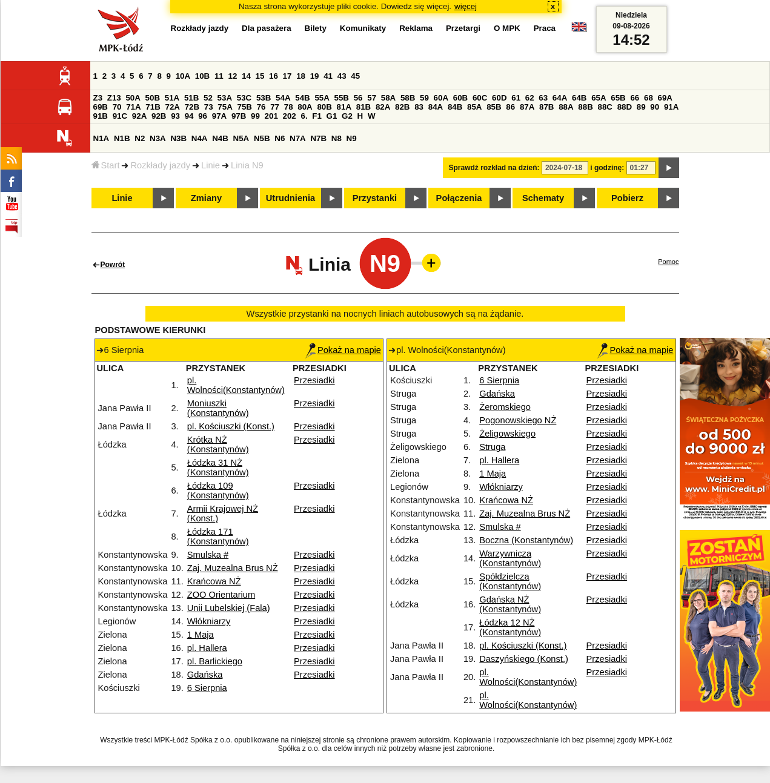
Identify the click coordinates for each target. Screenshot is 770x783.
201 (271, 116)
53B (263, 97)
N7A (298, 138)
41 (328, 76)
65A (598, 97)
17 (287, 76)
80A (304, 106)
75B (244, 106)
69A (665, 97)
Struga (492, 447)
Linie (210, 165)
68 (648, 97)
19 (314, 76)
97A (219, 116)
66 (634, 97)
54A (283, 97)
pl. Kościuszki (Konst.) (230, 426)
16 (273, 76)
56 (358, 97)
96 (202, 116)
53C (244, 97)
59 (424, 97)
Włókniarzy (209, 621)
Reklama (416, 28)
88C (605, 106)
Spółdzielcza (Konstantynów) (510, 581)
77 (274, 106)
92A (139, 116)
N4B (220, 138)
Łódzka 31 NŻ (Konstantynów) (218, 467)
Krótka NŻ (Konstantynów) (218, 444)
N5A (241, 138)
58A (388, 97)
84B (455, 106)
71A (133, 106)
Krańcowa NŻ (214, 581)
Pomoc (668, 261)
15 (260, 76)
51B (191, 97)
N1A (101, 138)
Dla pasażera (266, 28)
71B (152, 106)
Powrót (113, 264)
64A (560, 97)
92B (158, 116)
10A (183, 76)
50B (152, 97)
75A (224, 106)
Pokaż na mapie (343, 350)
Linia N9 (247, 165)
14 (246, 76)
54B (302, 97)
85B (493, 106)
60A (441, 97)
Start (105, 165)
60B (460, 97)
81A (344, 106)
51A (172, 97)
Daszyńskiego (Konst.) (523, 659)
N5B (262, 138)
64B (579, 97)
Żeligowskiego (507, 433)
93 (175, 116)
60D (499, 97)
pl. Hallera (207, 648)
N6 (279, 138)
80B (324, 106)
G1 (332, 116)
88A (566, 106)
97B (238, 116)
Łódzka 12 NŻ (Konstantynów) (510, 627)
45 (355, 76)
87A (527, 106)
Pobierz (627, 198)
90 (654, 106)
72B (192, 106)
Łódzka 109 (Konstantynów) (218, 490)
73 (208, 106)
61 (515, 97)
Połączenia (459, 198)
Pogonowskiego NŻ (517, 420)
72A (172, 106)
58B (407, 97)
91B (100, 116)
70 (117, 106)
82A (383, 106)
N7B (318, 138)
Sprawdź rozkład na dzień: (494, 168)
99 (255, 116)
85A (474, 106)
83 (418, 106)
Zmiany (206, 198)
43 (342, 76)
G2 (347, 116)
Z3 (98, 97)
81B (363, 106)
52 (208, 97)
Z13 (114, 97)
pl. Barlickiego (214, 661)
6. (303, 116)
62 (529, 97)
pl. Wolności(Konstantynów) (236, 385)
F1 (317, 116)
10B (202, 76)
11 (219, 76)
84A (435, 106)
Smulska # (207, 555)
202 (289, 116)
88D (624, 106)
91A (671, 106)
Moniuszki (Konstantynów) (218, 408)
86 (510, 106)
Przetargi (463, 28)
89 (641, 106)
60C (480, 97)
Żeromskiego (505, 407)
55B (341, 97)
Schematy (543, 198)
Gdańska (205, 674)
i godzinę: (607, 168)
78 (288, 106)
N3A (158, 138)
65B (618, 97)
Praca (545, 28)
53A (224, 97)
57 (371, 97)
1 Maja (200, 634)
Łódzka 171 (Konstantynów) (218, 536)
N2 (139, 138)
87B (546, 106)
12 (232, 76)
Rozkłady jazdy (160, 165)
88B (585, 106)
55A (321, 97)
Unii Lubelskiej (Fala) (228, 608)
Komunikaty (363, 28)
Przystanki (375, 198)
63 (543, 97)
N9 (352, 138)
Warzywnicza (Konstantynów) (510, 558)
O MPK (507, 28)
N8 (336, 138)
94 (189, 116)
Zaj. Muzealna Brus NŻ (232, 568)
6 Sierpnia (207, 688)
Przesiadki (314, 380)
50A (132, 97)
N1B (122, 138)
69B (100, 106)
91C (120, 116)
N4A (199, 138)
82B (402, 106)
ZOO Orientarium (221, 595)
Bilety (316, 28)
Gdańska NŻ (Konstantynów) (510, 604)
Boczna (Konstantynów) (526, 540)
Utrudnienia (290, 198)
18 (300, 76)
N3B (178, 138)
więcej (465, 6)
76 (261, 106)
